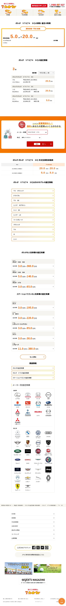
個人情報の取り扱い (23, 599)
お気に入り (53, 6)
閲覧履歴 (58, 6)
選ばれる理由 (16, 530)
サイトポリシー (39, 601)
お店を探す (15, 526)
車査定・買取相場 (18, 505)
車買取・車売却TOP (6, 505)
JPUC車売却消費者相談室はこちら (33, 554)
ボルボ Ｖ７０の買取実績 (49, 505)
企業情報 (14, 538)
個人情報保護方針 (7, 599)
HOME (14, 514)
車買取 (14, 518)
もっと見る (33, 357)
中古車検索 (15, 522)
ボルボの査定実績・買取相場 (32, 505)
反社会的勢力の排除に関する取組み (12, 601)
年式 (18, 137)
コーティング (15, 534)
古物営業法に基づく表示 (56, 599)
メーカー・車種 (21, 132)
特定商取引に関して (39, 599)
